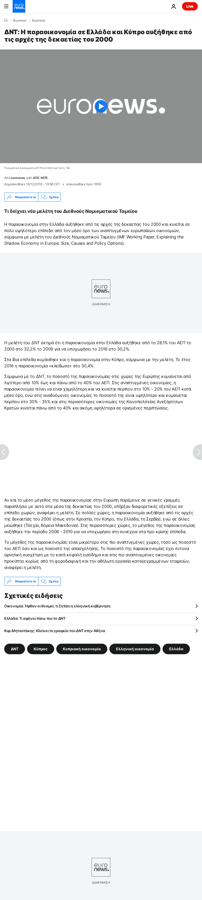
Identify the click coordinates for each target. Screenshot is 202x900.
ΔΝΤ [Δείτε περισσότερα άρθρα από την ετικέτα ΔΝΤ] (14, 649)
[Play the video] (101, 106)
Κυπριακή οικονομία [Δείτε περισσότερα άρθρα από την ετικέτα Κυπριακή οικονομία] (82, 649)
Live (190, 6)
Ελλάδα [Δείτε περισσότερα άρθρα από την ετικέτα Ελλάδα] (176, 649)
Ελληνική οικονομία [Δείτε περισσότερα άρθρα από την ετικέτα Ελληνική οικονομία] (135, 649)
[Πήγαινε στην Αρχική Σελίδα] (19, 6)
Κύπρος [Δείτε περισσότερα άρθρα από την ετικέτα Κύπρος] (41, 649)
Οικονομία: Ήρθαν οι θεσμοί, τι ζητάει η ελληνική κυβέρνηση (57, 606)
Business (19, 20)
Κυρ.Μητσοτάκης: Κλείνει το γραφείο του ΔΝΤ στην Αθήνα (54, 630)
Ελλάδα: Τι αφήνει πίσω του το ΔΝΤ (34, 618)
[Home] (5, 20)
